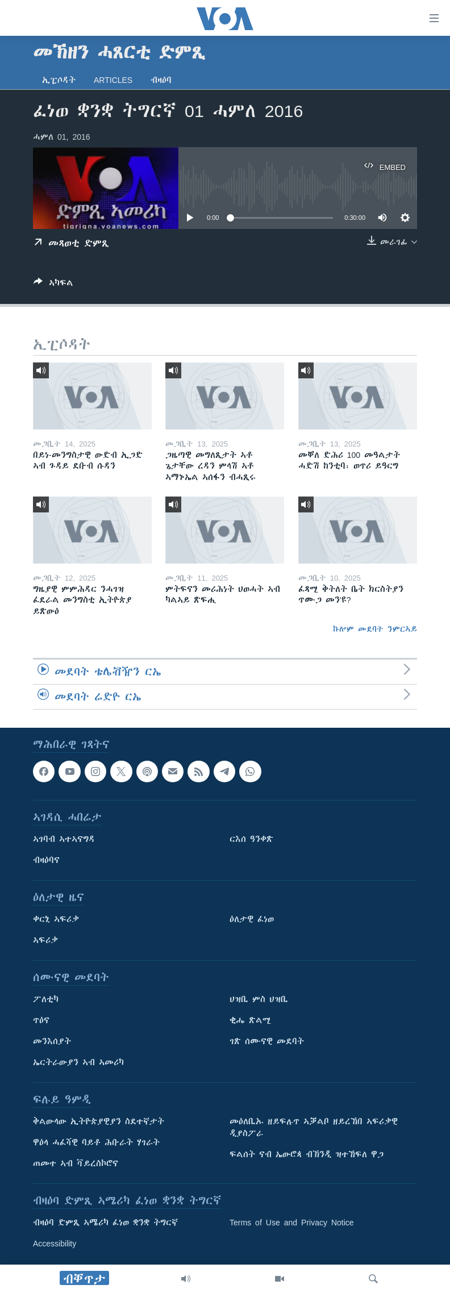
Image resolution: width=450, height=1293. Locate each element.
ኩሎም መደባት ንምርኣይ (375, 628)
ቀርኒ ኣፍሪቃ (56, 919)
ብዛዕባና (46, 860)
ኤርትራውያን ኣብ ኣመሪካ (78, 1062)
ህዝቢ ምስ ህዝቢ (259, 999)
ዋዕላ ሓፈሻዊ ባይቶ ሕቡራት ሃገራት (96, 1142)
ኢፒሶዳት (59, 80)
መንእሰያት (52, 1041)
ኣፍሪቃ (45, 940)
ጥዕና (41, 1020)
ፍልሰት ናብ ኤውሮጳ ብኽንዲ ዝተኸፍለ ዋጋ (307, 1154)
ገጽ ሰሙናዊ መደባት (267, 1041)
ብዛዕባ (161, 80)
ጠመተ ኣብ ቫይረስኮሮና (75, 1163)
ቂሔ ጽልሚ (250, 1020)
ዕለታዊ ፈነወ (252, 919)
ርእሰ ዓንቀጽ (251, 839)
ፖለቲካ (46, 999)
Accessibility (54, 1243)
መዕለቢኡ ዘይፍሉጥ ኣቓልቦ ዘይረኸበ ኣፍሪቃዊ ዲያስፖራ (314, 1127)
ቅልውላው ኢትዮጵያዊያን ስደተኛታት (98, 1121)
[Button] (53, 284)
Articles (113, 80)
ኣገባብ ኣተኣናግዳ (64, 839)
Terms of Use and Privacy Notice (292, 1222)
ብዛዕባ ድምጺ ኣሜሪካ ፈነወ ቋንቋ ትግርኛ (105, 1222)
